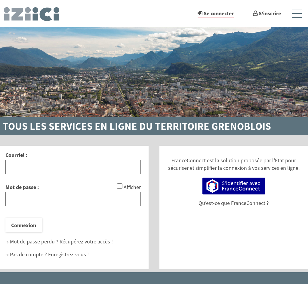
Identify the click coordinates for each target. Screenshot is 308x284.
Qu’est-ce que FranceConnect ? (234, 203)
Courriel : (16, 154)
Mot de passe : (22, 187)
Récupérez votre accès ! (86, 241)
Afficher (132, 187)
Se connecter (219, 13)
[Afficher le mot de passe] (119, 186)
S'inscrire (270, 13)
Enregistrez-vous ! (68, 254)
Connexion (23, 225)
